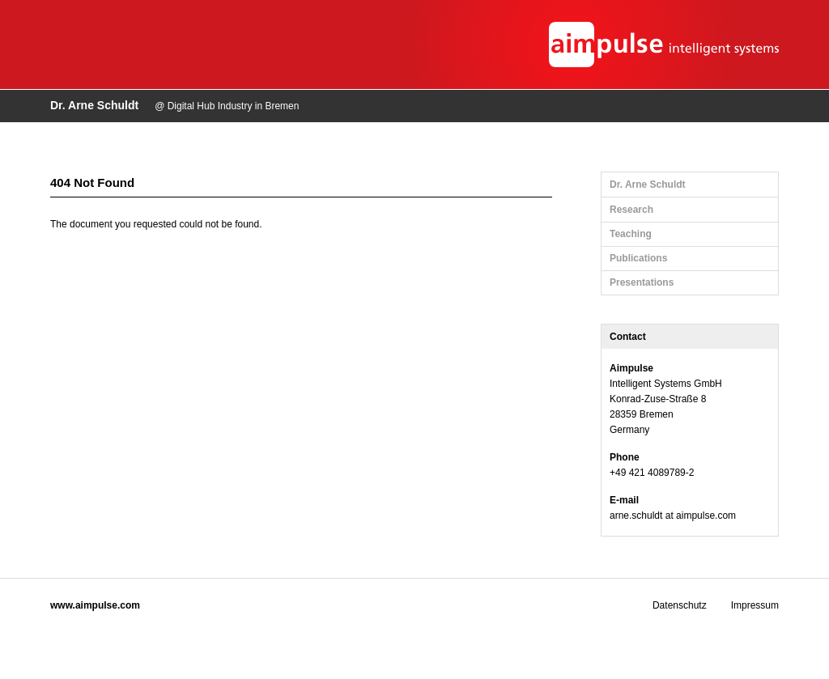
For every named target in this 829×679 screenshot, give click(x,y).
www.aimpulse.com (95, 605)
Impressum (755, 605)
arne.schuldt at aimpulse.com (673, 515)
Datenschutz (680, 605)
